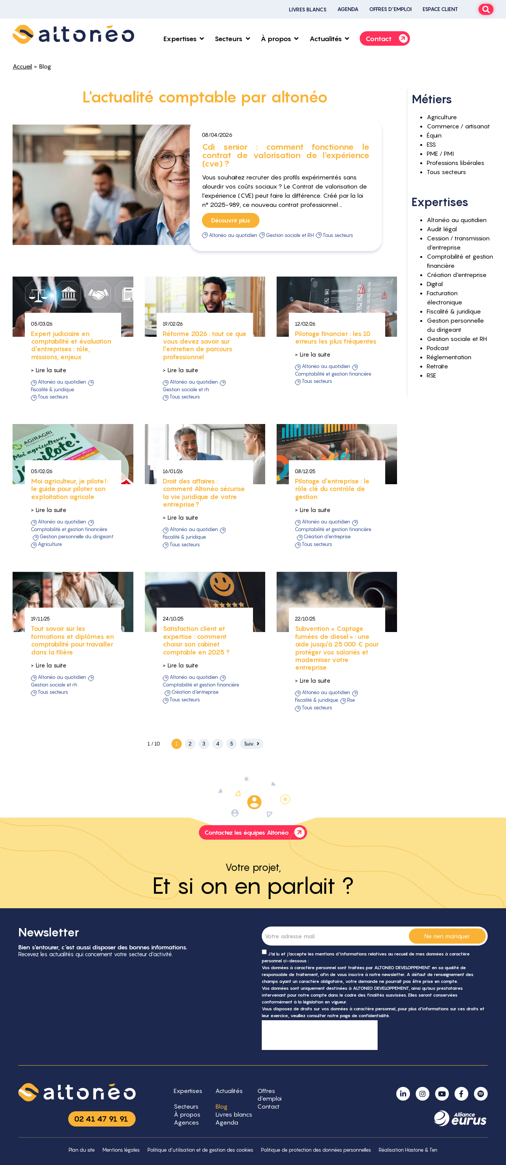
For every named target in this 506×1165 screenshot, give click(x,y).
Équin (434, 135)
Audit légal (442, 229)
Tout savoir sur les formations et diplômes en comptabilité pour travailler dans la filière (72, 684)
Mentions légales (121, 1150)
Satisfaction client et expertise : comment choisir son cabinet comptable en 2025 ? (196, 684)
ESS (431, 144)
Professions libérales (455, 162)
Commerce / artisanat (458, 126)
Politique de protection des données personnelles (316, 1150)
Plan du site (82, 1150)
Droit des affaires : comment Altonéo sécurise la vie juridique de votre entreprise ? (204, 536)
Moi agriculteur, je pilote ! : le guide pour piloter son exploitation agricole (70, 532)
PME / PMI (440, 153)
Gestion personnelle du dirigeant (77, 581)
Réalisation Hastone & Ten (408, 1150)
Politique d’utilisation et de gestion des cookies (200, 1150)
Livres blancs (308, 9)
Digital (435, 284)
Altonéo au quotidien (233, 235)
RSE (351, 744)
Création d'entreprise (327, 581)
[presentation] (320, 1035)
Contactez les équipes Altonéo (256, 832)
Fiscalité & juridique (52, 433)
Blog (45, 66)
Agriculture (50, 588)
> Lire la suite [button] (48, 414)
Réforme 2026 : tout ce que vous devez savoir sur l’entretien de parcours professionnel (205, 389)
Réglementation (449, 357)
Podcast (438, 348)
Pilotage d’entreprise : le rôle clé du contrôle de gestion (332, 532)
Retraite (437, 366)
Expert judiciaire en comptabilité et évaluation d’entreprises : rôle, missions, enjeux (71, 389)
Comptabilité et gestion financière (333, 417)
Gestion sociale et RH (290, 235)
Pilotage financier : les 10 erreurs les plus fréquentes (335, 381)
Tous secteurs (338, 235)
